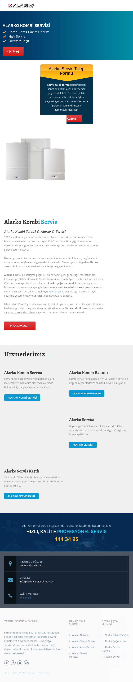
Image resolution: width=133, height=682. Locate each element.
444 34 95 (13, 51)
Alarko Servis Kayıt (21, 496)
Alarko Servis (112, 656)
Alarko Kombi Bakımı (87, 393)
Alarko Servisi (83, 444)
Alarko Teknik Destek (116, 635)
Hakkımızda (19, 326)
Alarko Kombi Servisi (22, 397)
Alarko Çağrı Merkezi (116, 641)
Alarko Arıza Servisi (83, 647)
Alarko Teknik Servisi (84, 641)
